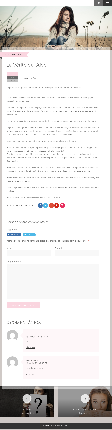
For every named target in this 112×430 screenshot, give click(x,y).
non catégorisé (14, 55)
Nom (9, 249)
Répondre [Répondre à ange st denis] (30, 375)
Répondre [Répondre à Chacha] (30, 348)
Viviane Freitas (29, 78)
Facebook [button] (15, 235)
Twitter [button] (30, 235)
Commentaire (14, 262)
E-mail (58, 249)
